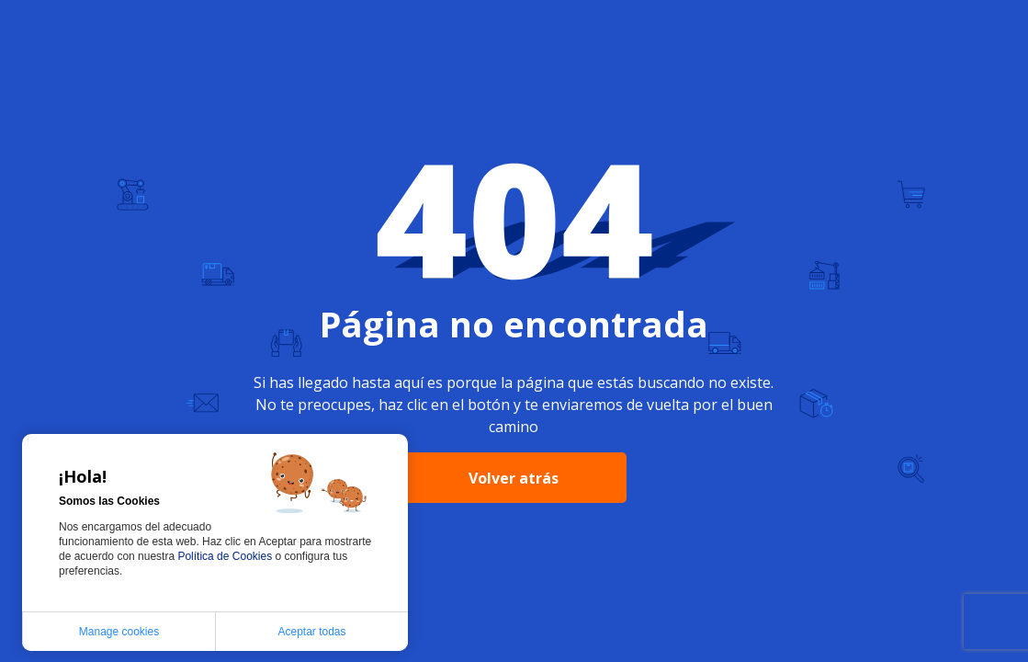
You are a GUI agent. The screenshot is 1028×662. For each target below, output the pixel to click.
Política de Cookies (226, 556)
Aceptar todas (311, 631)
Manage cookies (119, 631)
